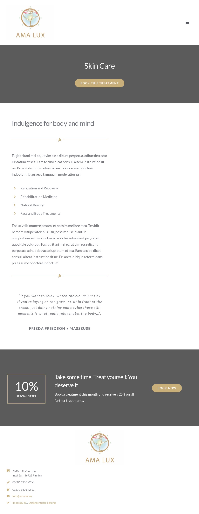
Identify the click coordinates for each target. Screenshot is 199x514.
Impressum (19, 502)
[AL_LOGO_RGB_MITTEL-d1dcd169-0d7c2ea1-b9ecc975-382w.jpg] (30, 6)
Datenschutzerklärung (42, 502)
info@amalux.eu (22, 496)
